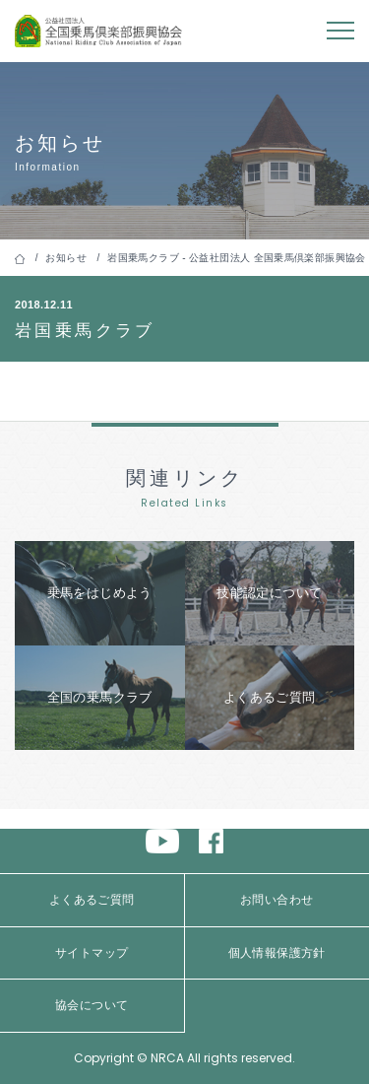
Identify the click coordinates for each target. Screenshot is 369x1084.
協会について (91, 1005)
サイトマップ (91, 953)
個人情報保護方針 (277, 953)
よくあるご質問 (92, 900)
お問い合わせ (276, 900)
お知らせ (66, 257)
